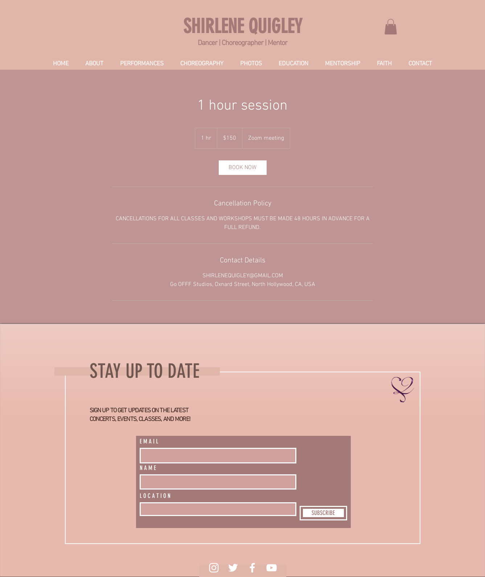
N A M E (148, 468)
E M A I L (149, 441)
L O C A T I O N (155, 496)
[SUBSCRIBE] (323, 513)
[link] (390, 26)
